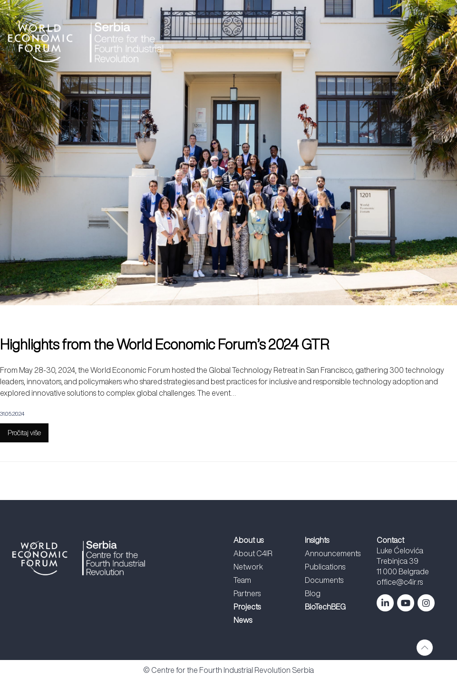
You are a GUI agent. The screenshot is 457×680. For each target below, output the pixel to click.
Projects (247, 606)
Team (242, 580)
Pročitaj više (24, 433)
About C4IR (252, 553)
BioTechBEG (325, 606)
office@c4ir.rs (400, 582)
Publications (325, 566)
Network (248, 566)
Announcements (332, 553)
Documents (324, 580)
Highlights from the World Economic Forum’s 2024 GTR (164, 344)
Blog (313, 593)
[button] (319, 42)
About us (248, 540)
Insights (317, 540)
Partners (247, 593)
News (242, 620)
